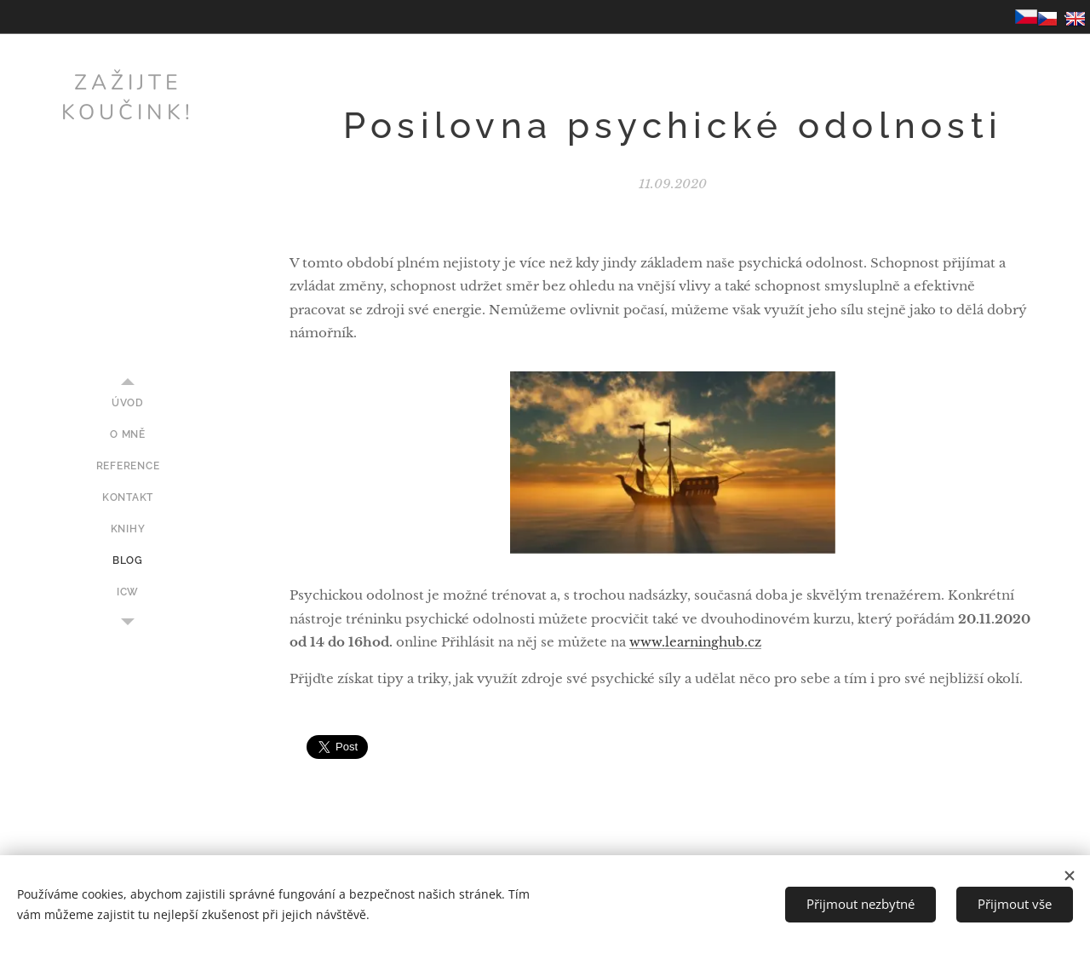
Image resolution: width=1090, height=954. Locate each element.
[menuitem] (127, 403)
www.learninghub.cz (695, 642)
